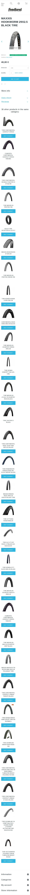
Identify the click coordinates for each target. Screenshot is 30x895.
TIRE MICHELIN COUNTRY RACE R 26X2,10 (8, 592)
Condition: (3, 57)
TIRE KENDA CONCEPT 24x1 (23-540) (8, 372)
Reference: (3, 55)
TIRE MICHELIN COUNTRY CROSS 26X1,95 (8, 347)
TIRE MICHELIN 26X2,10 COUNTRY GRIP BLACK (8, 644)
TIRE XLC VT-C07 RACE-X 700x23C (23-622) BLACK (8, 544)
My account (6, 885)
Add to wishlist (18, 72)
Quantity (3, 72)
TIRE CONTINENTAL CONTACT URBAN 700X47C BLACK (8, 694)
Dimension (4, 67)
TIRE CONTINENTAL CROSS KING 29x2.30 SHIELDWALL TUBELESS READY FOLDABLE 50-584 (8, 771)
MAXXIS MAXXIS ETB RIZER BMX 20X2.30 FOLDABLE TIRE (8, 669)
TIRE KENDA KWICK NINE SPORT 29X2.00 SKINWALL (8, 719)
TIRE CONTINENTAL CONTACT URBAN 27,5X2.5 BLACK (8, 798)
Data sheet (6, 98)
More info (5, 91)
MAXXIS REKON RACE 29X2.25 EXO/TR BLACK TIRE (8, 495)
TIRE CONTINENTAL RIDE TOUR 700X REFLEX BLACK (8, 445)
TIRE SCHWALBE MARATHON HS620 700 (8, 744)
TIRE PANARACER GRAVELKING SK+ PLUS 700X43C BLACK (8, 470)
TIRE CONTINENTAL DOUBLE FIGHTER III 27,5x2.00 (8, 182)
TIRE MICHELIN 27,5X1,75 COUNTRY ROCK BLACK (8, 397)
